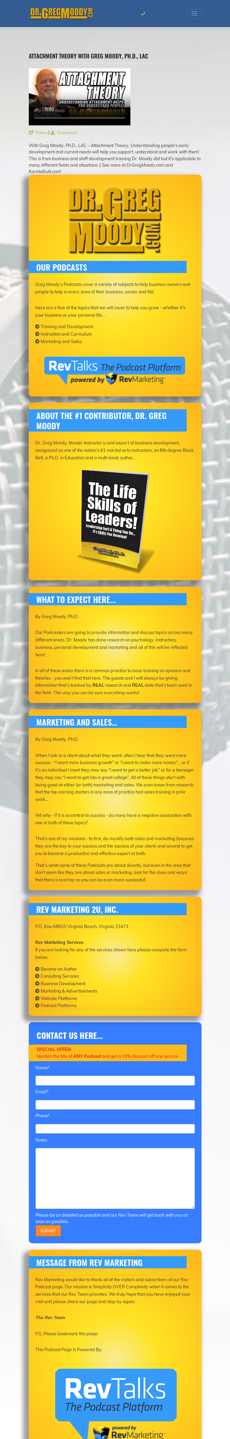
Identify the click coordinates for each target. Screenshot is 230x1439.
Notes (41, 1140)
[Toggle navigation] (194, 13)
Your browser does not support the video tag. (79, 96)
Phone (43, 1115)
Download (64, 132)
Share (38, 132)
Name (43, 1067)
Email (42, 1091)
